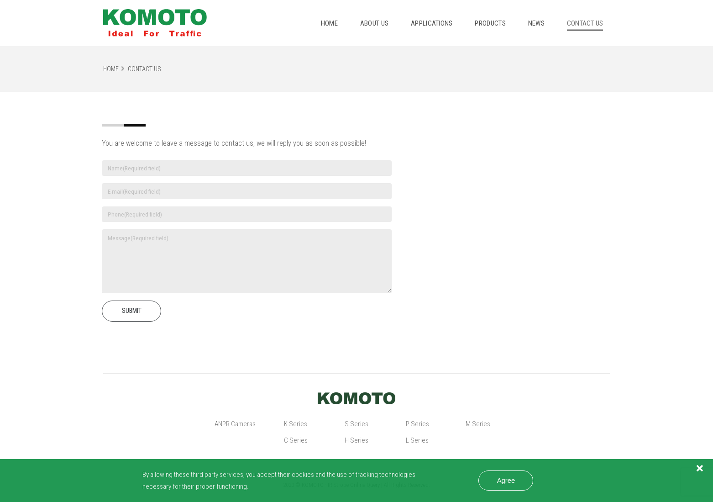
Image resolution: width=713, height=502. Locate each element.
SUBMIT (127, 311)
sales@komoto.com (475, 193)
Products (490, 23)
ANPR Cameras (235, 424)
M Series (478, 424)
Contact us (585, 23)
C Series (296, 440)
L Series (417, 440)
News (536, 23)
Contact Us (144, 69)
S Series (356, 424)
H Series (356, 440)
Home (329, 23)
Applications (432, 23)
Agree (506, 480)
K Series (295, 424)
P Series (417, 424)
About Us (374, 23)
